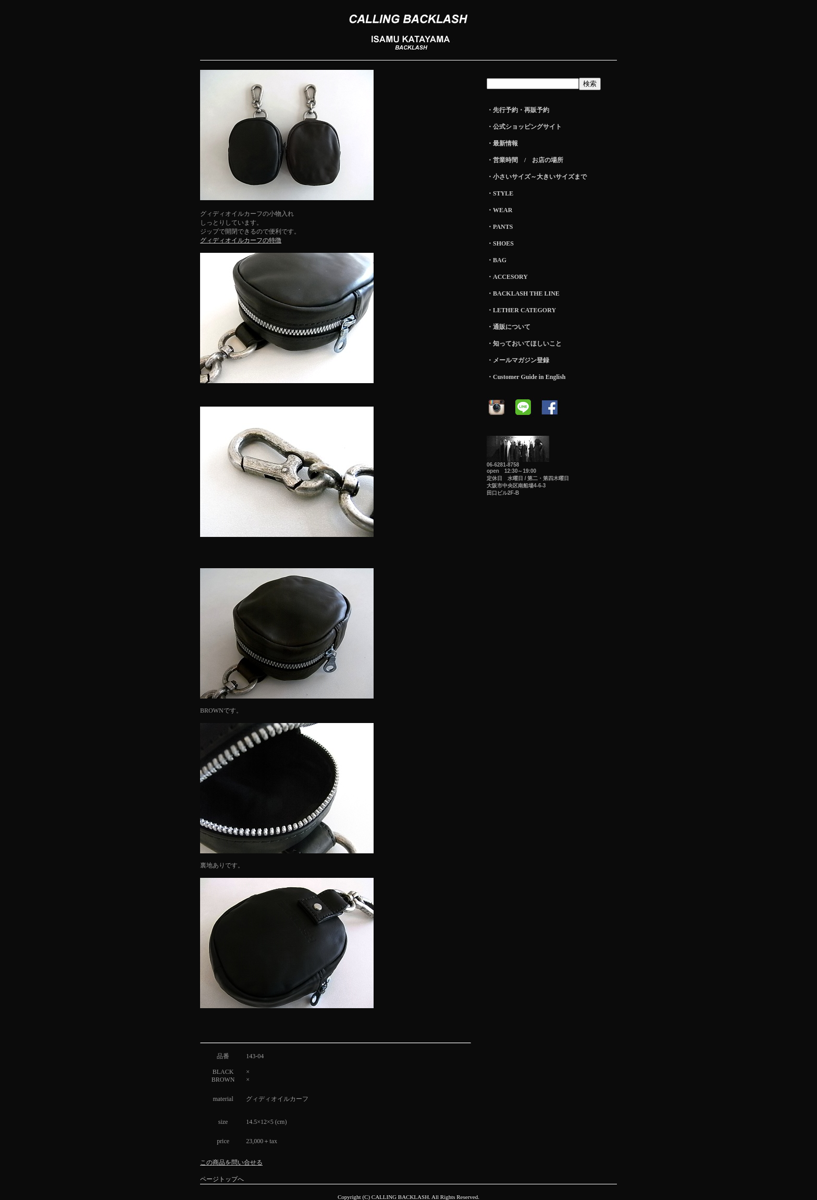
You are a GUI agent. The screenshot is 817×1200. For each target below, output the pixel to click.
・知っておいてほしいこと (524, 343)
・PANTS (500, 226)
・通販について (508, 326)
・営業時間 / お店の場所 (525, 160)
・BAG (496, 260)
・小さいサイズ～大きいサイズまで (537, 176)
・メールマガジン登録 (518, 360)
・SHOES (500, 243)
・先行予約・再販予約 (518, 110)
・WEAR (499, 210)
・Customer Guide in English (526, 377)
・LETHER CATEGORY (521, 310)
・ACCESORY (507, 276)
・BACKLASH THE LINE (523, 293)
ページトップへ (222, 1179)
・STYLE (500, 193)
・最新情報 (502, 143)
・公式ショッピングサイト (524, 126)
